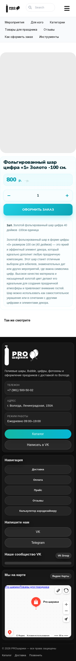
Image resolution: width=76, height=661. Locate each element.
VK (38, 532)
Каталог (38, 434)
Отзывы (49, 29)
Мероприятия (14, 22)
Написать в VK (38, 445)
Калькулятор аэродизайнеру (38, 510)
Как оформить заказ (19, 36)
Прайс (38, 490)
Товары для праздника (21, 29)
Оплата (38, 479)
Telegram (38, 542)
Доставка (38, 469)
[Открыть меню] (67, 8)
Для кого (37, 22)
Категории (57, 22)
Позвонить (35, 655)
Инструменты (49, 36)
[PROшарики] (38, 355)
